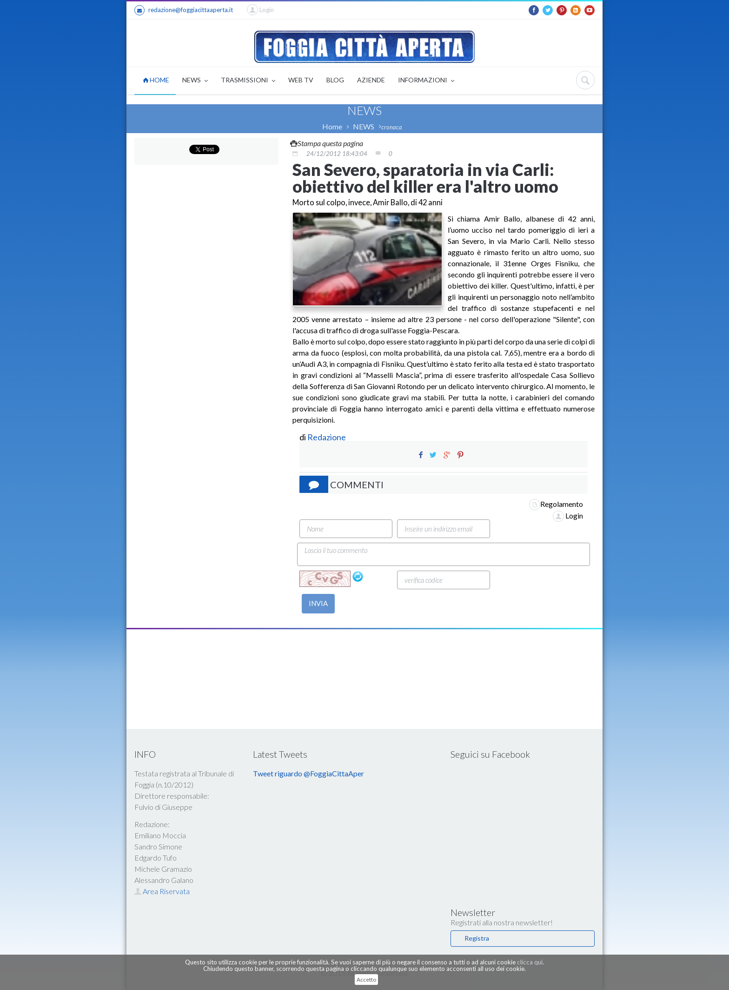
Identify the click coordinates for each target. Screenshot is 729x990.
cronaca (391, 127)
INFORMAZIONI (426, 81)
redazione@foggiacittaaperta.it (183, 10)
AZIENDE (371, 80)
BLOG (335, 80)
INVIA (318, 603)
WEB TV (300, 80)
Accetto (366, 979)
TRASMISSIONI (248, 81)
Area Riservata (162, 891)
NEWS (195, 81)
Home (332, 126)
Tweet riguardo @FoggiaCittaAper (308, 773)
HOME (156, 80)
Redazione (327, 437)
